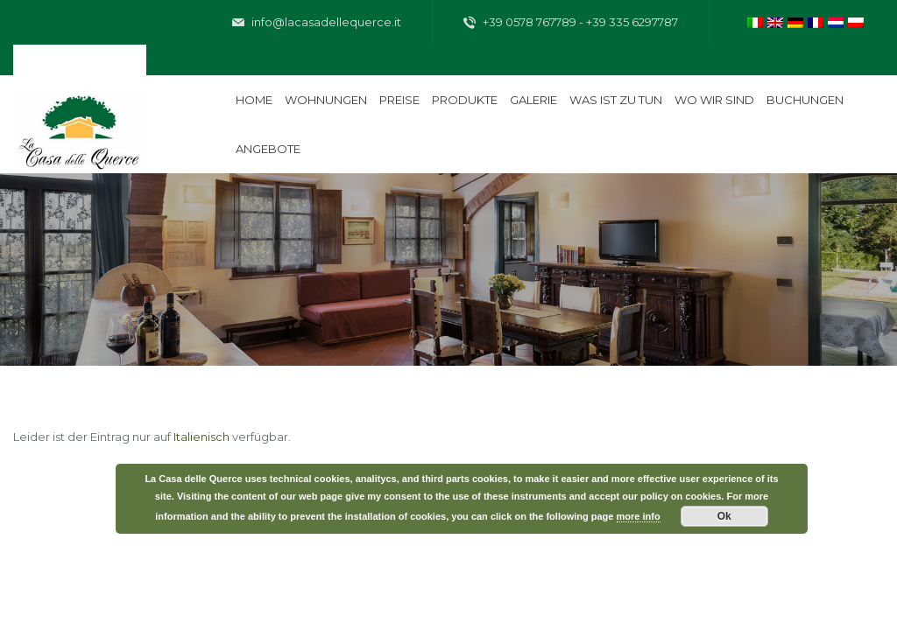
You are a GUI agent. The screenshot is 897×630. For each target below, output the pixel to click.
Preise (399, 100)
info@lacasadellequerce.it (316, 23)
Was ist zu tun (615, 100)
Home (254, 100)
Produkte (465, 100)
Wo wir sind (714, 100)
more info (638, 516)
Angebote (268, 149)
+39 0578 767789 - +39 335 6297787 (570, 23)
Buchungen (805, 100)
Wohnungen (326, 100)
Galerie (533, 100)
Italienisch (201, 437)
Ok (724, 516)
